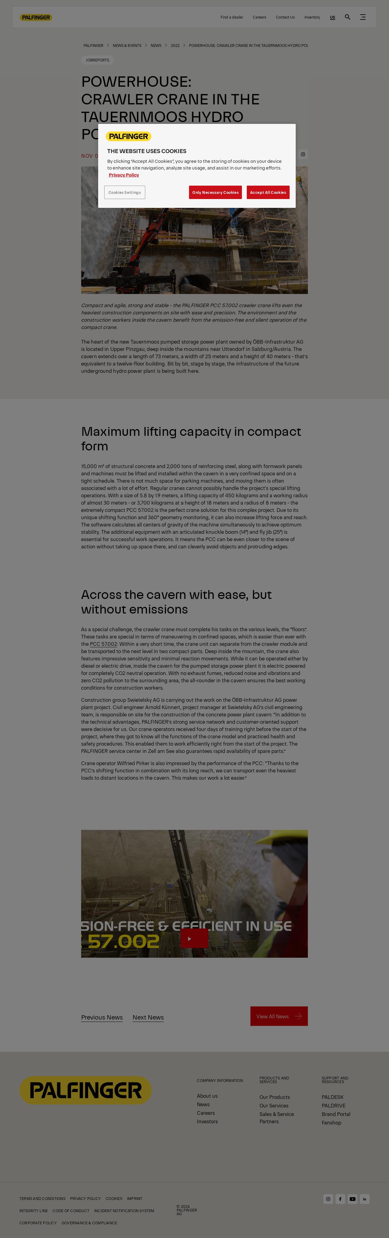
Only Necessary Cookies (215, 192)
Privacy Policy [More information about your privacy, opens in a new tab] (124, 174)
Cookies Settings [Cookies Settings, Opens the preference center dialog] (124, 192)
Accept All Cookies (268, 192)
